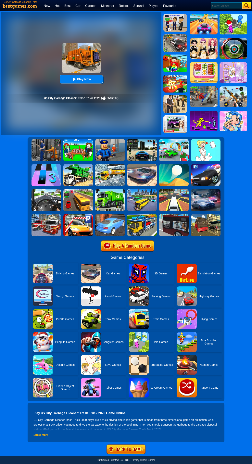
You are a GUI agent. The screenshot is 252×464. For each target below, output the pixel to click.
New (47, 5)
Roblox (124, 5)
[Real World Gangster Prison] (46, 140)
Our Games (103, 460)
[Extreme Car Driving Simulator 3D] (142, 140)
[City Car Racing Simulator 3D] (205, 190)
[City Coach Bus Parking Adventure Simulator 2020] (142, 190)
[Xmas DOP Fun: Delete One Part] (205, 140)
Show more (40, 434)
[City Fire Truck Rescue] (46, 215)
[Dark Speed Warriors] (174, 140)
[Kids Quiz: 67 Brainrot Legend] (175, 76)
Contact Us (116, 460)
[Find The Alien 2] (175, 15)
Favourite (169, 5)
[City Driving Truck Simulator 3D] (46, 190)
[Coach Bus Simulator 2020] (78, 190)
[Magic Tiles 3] (46, 165)
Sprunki (138, 5)
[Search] (226, 5)
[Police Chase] (175, 35)
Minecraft (107, 5)
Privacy (135, 460)
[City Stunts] (110, 215)
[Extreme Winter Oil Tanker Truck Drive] (110, 165)
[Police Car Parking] (205, 165)
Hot (57, 5)
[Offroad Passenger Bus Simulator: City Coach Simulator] (205, 215)
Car (78, 5)
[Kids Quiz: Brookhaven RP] (175, 116)
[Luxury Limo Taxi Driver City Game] (174, 190)
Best (67, 5)
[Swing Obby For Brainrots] (175, 56)
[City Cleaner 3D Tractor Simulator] (110, 190)
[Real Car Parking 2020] (78, 215)
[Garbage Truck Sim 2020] (78, 165)
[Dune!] (174, 165)
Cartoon (90, 5)
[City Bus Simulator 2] (174, 215)
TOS (127, 460)
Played (153, 5)
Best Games (148, 460)
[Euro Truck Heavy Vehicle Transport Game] (142, 215)
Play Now (81, 79)
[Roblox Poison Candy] (78, 140)
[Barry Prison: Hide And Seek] (110, 140)
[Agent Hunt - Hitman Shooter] (175, 96)
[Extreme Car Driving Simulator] (142, 165)
